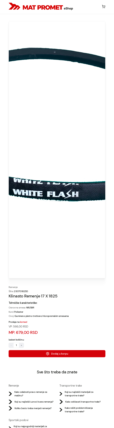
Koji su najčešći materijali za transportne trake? (76, 393)
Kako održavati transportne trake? (79, 402)
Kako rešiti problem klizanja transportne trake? (76, 409)
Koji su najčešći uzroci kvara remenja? (31, 402)
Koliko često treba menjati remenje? (30, 408)
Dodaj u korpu (57, 353)
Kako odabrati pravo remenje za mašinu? (28, 393)
